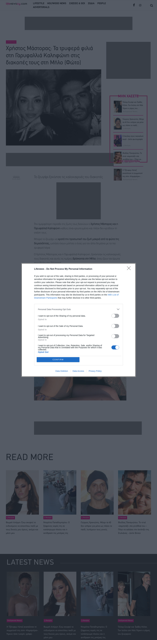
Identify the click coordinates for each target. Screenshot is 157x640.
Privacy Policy (95, 371)
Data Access (78, 371)
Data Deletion (61, 371)
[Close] (130, 269)
